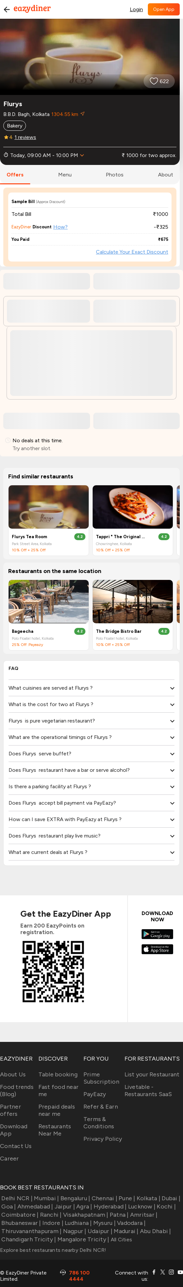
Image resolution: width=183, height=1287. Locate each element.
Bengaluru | (74, 1198)
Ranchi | (49, 1214)
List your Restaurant (152, 1074)
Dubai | (170, 1198)
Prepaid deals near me (56, 1110)
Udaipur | (99, 1231)
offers (15, 175)
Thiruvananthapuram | (30, 1231)
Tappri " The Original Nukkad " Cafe (122, 536)
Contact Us (16, 1146)
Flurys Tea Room (29, 536)
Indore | (52, 1223)
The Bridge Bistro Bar (119, 631)
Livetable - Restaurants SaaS (148, 1090)
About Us (13, 1074)
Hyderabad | (109, 1206)
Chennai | (103, 1198)
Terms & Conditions (98, 1122)
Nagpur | (73, 1231)
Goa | (8, 1206)
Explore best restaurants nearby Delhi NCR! (53, 1250)
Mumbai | (46, 1198)
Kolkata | (148, 1198)
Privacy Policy (102, 1138)
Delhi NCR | (16, 1198)
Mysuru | (104, 1223)
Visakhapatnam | (85, 1214)
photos (115, 175)
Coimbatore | (19, 1214)
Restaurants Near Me (54, 1130)
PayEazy (94, 1094)
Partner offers (10, 1110)
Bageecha (23, 631)
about (165, 175)
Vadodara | (131, 1223)
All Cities (120, 1239)
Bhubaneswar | (20, 1223)
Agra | (83, 1206)
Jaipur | (64, 1206)
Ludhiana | (77, 1223)
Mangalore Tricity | (82, 1239)
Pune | (126, 1198)
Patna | (118, 1214)
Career (9, 1158)
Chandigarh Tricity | (28, 1239)
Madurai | (125, 1231)
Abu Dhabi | (155, 1231)
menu (65, 175)
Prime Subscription (101, 1078)
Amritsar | (143, 1214)
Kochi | (165, 1206)
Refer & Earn (100, 1106)
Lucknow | (141, 1206)
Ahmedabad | (34, 1206)
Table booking (58, 1074)
